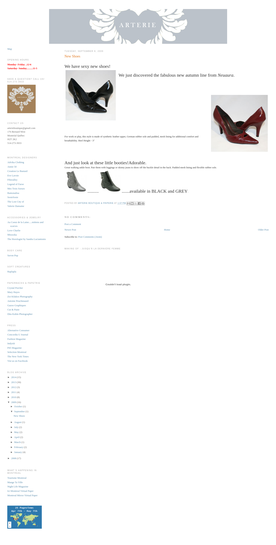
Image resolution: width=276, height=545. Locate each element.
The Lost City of (15, 201)
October (18, 406)
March (17, 442)
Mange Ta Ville (15, 482)
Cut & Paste (13, 309)
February (19, 447)
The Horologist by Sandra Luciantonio (26, 239)
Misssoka (12, 234)
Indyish (11, 343)
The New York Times (18, 356)
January (18, 452)
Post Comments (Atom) (90, 236)
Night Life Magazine (17, 486)
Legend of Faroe (15, 184)
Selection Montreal (16, 352)
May (16, 432)
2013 (14, 382)
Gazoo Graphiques (16, 305)
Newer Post (70, 229)
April (17, 437)
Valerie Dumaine (15, 206)
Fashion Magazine (16, 339)
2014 (14, 377)
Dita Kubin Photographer (19, 314)
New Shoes (19, 415)
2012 (14, 387)
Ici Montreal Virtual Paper (20, 490)
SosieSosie (12, 197)
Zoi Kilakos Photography (19, 296)
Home (167, 229)
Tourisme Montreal (16, 477)
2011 (14, 392)
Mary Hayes (13, 292)
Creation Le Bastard (17, 171)
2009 (14, 402)
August (18, 422)
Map (9, 48)
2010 (14, 397)
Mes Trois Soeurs (16, 188)
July (16, 427)
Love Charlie (13, 230)
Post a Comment (73, 224)
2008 (14, 458)
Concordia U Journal (17, 334)
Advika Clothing (15, 162)
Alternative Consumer (18, 330)
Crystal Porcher (15, 287)
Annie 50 (11, 166)
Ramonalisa (13, 193)
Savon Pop (12, 255)
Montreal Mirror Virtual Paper (22, 495)
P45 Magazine (14, 347)
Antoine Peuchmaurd (17, 300)
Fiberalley (12, 179)
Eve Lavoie (13, 175)
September (19, 411)
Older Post (263, 229)
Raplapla (11, 271)
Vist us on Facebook (17, 360)
